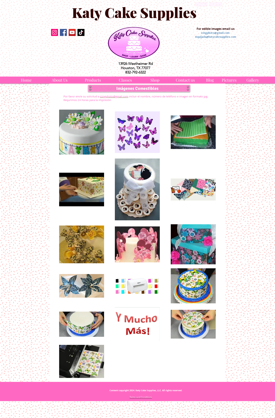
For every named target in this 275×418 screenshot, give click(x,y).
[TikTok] (80, 32)
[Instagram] (54, 32)
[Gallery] (252, 80)
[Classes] (125, 80)
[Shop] (155, 80)
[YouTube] (72, 32)
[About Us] (59, 80)
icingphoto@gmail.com (215, 33)
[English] (201, 4)
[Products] (93, 80)
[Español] (215, 4)
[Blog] (210, 80)
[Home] (26, 80)
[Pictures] (229, 80)
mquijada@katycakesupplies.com (215, 36)
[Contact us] (185, 80)
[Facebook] (63, 32)
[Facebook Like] (68, 44)
